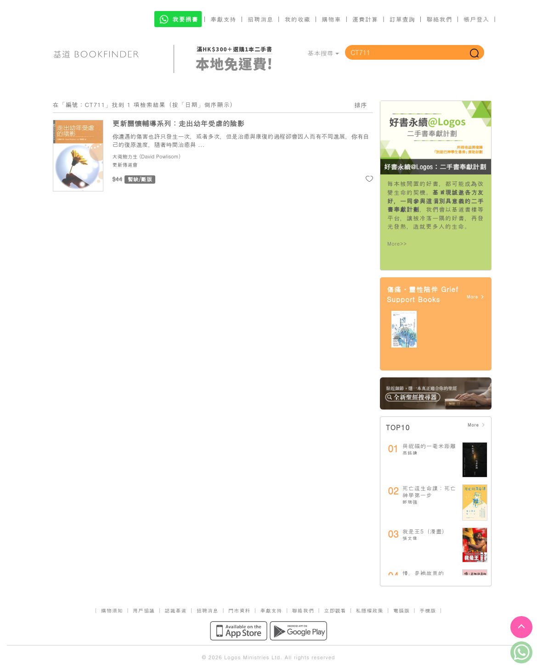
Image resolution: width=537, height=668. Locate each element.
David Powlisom (159, 156)
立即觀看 (335, 610)
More (476, 297)
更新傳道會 (125, 164)
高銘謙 (410, 452)
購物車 (331, 19)
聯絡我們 (439, 19)
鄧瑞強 (410, 502)
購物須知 (112, 610)
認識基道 (175, 610)
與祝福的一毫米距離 (429, 445)
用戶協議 (144, 610)
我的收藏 (298, 19)
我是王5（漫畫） (425, 531)
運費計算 (365, 19)
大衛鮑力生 (125, 156)
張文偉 (410, 538)
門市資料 (239, 610)
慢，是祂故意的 (423, 573)
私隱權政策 (370, 610)
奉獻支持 (223, 19)
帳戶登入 (476, 19)
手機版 (427, 610)
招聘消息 (260, 19)
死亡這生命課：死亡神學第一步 (429, 491)
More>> (397, 243)
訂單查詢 (402, 19)
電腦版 (401, 610)
